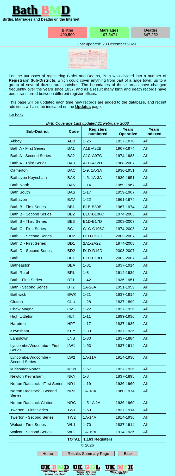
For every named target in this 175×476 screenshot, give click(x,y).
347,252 (151, 32)
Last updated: (89, 44)
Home (47, 453)
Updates (83, 106)
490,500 (67, 32)
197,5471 (109, 32)
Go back (16, 115)
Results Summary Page (88, 453)
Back (128, 453)
